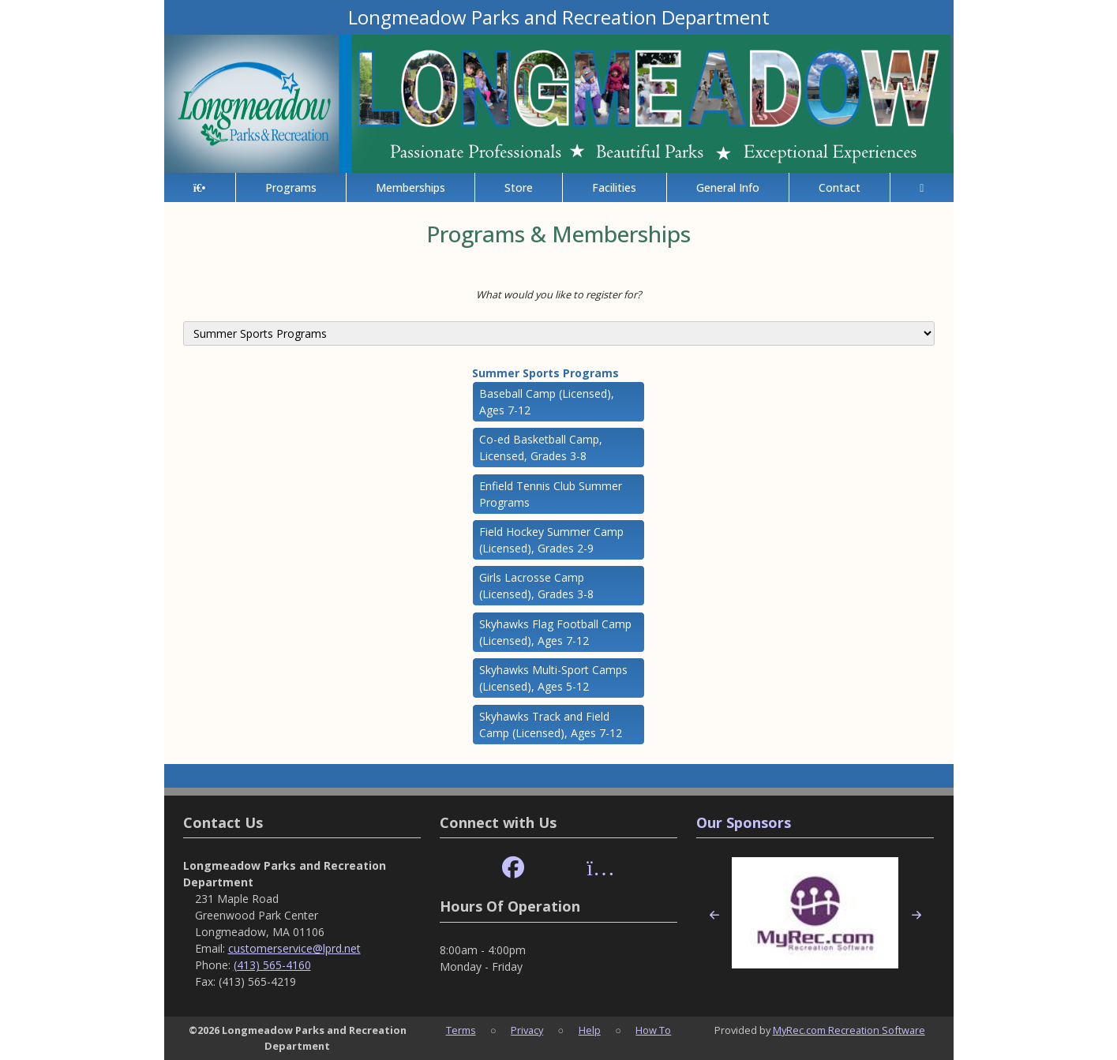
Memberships (410, 187)
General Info (727, 187)
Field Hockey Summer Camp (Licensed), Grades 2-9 (551, 540)
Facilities (614, 187)
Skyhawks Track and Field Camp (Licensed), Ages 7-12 (550, 724)
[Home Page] (199, 187)
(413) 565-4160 (272, 964)
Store (518, 187)
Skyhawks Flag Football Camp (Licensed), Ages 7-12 (555, 632)
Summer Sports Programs (545, 372)
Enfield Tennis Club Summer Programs (550, 494)
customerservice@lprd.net (294, 948)
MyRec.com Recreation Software (849, 1030)
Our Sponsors (743, 822)
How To (653, 1030)
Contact (839, 187)
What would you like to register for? (559, 294)
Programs (291, 187)
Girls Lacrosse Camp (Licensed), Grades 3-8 (536, 585)
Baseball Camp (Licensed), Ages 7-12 (546, 402)
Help (590, 1030)
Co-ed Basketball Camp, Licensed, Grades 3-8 (540, 447)
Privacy (527, 1030)
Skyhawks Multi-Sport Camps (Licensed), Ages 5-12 (553, 678)
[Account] (921, 187)
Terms (461, 1030)
